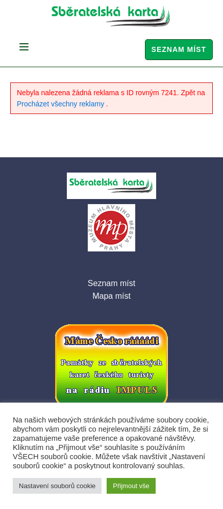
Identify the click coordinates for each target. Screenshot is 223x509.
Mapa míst (111, 296)
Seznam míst (179, 49)
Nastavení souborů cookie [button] (57, 486)
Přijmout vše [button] (131, 486)
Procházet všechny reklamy (61, 104)
